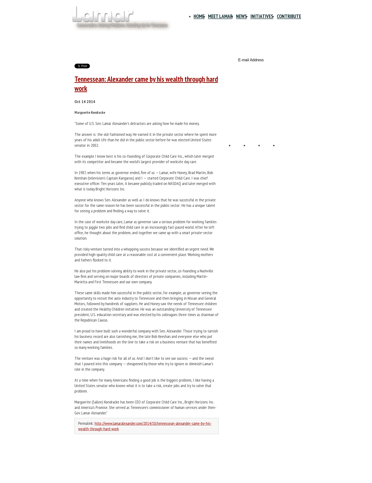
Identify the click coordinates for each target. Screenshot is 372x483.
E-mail (285, 150)
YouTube (270, 150)
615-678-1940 (81, 469)
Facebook (240, 150)
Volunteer (266, 100)
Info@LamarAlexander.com (90, 474)
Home (199, 16)
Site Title (118, 18)
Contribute (289, 16)
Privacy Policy (81, 452)
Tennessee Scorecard (266, 120)
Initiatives (262, 16)
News (241, 16)
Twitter (255, 150)
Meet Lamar (220, 16)
